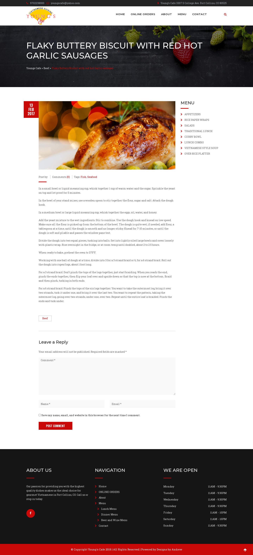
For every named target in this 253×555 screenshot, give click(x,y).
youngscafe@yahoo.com (65, 3)
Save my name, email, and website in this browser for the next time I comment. (90, 415)
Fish (83, 177)
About (166, 14)
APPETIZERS (192, 114)
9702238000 (37, 3)
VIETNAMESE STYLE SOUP (201, 148)
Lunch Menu (108, 508)
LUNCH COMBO (194, 142)
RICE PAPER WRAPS (196, 120)
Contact (199, 14)
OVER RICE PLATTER (197, 153)
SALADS (189, 125)
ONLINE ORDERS (143, 14)
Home (120, 14)
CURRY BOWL (193, 136)
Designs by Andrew (169, 549)
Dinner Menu (109, 514)
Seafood (92, 177)
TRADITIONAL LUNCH (198, 131)
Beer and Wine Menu (114, 520)
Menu (182, 14)
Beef (45, 318)
